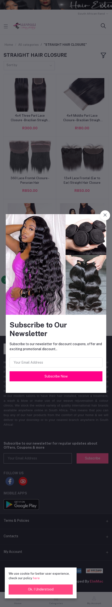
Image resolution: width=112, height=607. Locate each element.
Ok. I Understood (41, 589)
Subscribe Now (56, 376)
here (36, 578)
